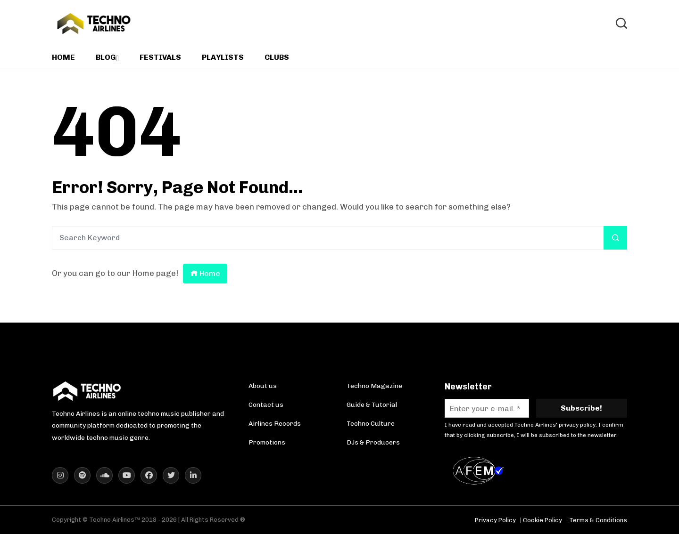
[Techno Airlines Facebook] (149, 475)
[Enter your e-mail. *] (487, 408)
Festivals (160, 57)
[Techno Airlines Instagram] (60, 475)
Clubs (277, 57)
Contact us (265, 405)
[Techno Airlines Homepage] (87, 391)
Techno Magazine (374, 386)
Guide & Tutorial (372, 405)
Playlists (223, 57)
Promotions (266, 442)
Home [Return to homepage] (205, 273)
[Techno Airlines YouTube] (126, 475)
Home (63, 57)
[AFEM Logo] (480, 471)
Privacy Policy (495, 520)
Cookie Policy (542, 520)
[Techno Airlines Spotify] (82, 475)
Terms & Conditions (598, 520)
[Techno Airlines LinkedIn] (193, 475)
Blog (106, 57)
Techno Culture (371, 424)
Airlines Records (274, 424)
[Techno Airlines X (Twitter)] (171, 475)
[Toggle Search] (621, 23)
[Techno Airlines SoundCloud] (104, 475)
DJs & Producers (373, 442)
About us (262, 386)
